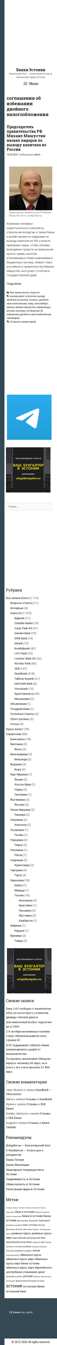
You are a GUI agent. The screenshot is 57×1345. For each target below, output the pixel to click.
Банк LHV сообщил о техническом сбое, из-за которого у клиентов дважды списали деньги (28, 1013)
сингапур (20, 310)
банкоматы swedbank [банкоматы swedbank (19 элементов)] (14, 1225)
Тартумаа (16, 870)
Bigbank (19, 618)
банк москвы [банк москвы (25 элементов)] (22, 1221)
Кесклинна (26, 900)
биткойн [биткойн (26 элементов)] (19, 1229)
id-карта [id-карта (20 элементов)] (9, 1208)
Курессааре (22, 865)
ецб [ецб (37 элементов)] (43, 1242)
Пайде (18, 941)
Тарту (18, 875)
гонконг (33, 299)
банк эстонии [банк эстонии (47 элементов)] (30, 1225)
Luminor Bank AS (25, 658)
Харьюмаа (17, 880)
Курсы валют (14, 729)
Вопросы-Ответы (21, 603)
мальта (10, 307)
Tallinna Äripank (24, 678)
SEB (16, 668)
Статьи (14, 724)
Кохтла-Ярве (22, 784)
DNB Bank (20, 638)
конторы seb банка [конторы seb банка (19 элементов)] (39, 1247)
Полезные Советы (22, 714)
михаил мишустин (25, 307)
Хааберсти (26, 920)
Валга (18, 749)
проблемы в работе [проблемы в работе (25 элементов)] (14, 1276)
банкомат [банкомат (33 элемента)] (33, 1220)
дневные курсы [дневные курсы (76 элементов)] (21, 1233)
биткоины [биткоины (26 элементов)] (10, 1229)
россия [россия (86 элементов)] (28, 1276)
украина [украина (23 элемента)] (36, 1276)
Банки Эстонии (30, 69)
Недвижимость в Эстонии (23, 1179)
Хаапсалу (20, 825)
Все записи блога (19, 292)
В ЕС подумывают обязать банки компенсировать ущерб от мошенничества (27, 1049)
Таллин (19, 895)
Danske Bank (22, 633)
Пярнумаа (16, 840)
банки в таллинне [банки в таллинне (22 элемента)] (42, 1212)
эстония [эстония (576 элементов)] (14, 1285)
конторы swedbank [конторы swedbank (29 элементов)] (15, 1251)
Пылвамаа (17, 830)
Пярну (18, 845)
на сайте (21, 1312)
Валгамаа (16, 744)
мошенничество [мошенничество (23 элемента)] (12, 1255)
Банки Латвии (15, 1159)
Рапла (18, 855)
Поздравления (20, 709)
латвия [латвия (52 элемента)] (36, 1250)
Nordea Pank (22, 663)
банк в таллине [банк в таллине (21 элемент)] (19, 1208)
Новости (34, 292)
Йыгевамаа (17, 799)
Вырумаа (16, 764)
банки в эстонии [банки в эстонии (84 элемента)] (32, 1216)
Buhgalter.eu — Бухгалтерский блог (28, 1145)
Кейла (18, 885)
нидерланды (44, 307)
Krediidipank (22, 648)
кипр (30, 303)
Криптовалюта (24, 693)
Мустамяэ (25, 915)
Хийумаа (15, 925)
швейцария (13, 318)
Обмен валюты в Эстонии (22, 1184)
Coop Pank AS (23, 628)
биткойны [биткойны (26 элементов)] (27, 1229)
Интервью (16, 608)
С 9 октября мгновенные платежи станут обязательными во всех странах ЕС (28, 1036)
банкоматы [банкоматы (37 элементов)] (44, 1220)
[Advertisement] (28, 39)
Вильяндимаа (19, 754)
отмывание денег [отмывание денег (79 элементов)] (34, 1272)
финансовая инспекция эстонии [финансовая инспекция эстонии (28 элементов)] (30, 1281)
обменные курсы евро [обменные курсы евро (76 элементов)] (20, 1259)
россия (10, 310)
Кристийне (25, 905)
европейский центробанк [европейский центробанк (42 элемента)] (19, 1242)
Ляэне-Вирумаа (20, 809)
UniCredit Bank (23, 683)
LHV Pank (20, 653)
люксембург (41, 303)
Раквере (19, 814)
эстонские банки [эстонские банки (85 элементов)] (34, 1286)
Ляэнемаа (16, 820)
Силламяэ (20, 794)
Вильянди (20, 759)
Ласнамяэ (25, 910)
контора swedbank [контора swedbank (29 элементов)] (22, 1246)
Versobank (21, 688)
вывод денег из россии (23, 296)
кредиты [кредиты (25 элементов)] (28, 1251)
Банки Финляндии (17, 1165)
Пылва (18, 835)
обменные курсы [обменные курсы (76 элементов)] (30, 1254)
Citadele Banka (23, 623)
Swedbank (20, 673)
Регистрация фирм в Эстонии (25, 1189)
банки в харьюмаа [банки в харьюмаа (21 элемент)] (13, 1216)
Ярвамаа (16, 935)
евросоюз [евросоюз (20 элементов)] (36, 1242)
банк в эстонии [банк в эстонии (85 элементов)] (24, 1211)
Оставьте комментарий (23, 321)
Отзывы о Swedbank (39, 1099)
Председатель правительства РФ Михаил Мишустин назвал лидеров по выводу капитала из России (26, 138)
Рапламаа (16, 850)
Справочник (14, 734)
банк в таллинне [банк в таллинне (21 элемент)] (33, 1208)
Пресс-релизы (19, 719)
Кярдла (19, 930)
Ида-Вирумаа (19, 774)
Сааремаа (16, 860)
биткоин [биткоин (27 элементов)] (41, 1225)
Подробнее (14, 283)
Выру (17, 769)
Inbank (18, 643)
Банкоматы (17, 739)
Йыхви (18, 779)
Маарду (19, 890)
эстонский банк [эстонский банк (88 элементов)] (16, 1291)
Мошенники (22, 699)
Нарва (18, 789)
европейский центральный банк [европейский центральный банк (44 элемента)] (29, 1238)
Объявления (18, 704)
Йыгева (19, 804)
